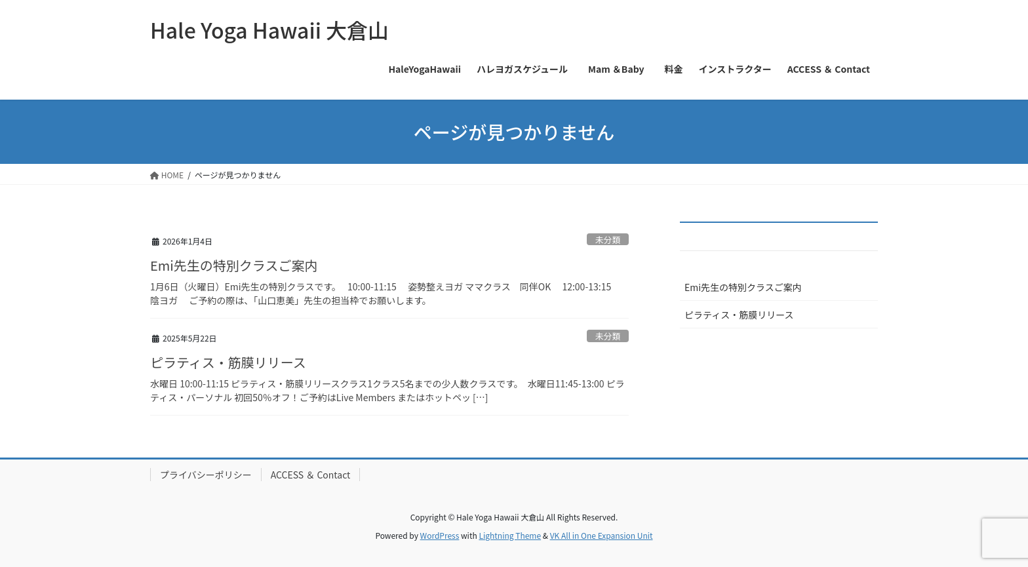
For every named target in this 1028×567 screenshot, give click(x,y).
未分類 (607, 239)
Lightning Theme (510, 535)
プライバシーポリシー (206, 474)
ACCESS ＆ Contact (311, 474)
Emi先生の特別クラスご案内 (233, 265)
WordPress (440, 535)
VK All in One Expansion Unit (601, 535)
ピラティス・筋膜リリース (228, 362)
